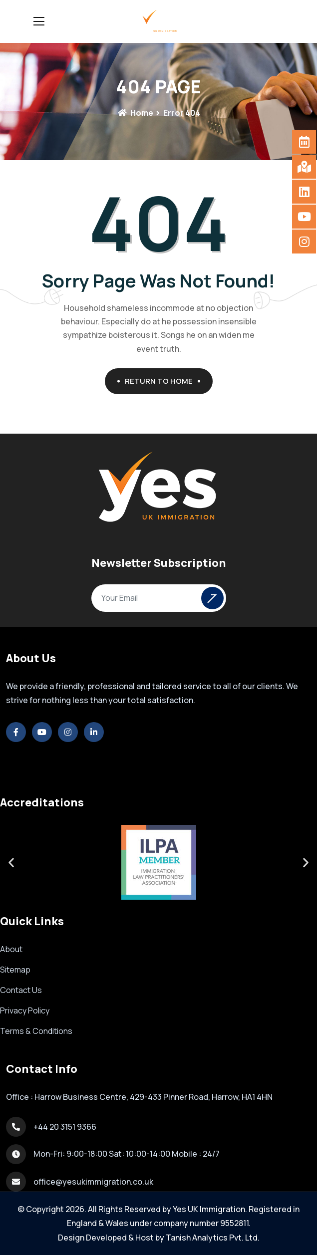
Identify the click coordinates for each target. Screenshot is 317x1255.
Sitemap (15, 969)
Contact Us (21, 990)
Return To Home (162, 381)
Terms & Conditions (36, 1030)
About (11, 949)
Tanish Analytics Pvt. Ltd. (213, 1237)
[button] (11, 862)
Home (135, 112)
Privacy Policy (24, 1010)
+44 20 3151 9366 (64, 1126)
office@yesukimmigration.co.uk (93, 1181)
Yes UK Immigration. (210, 1209)
